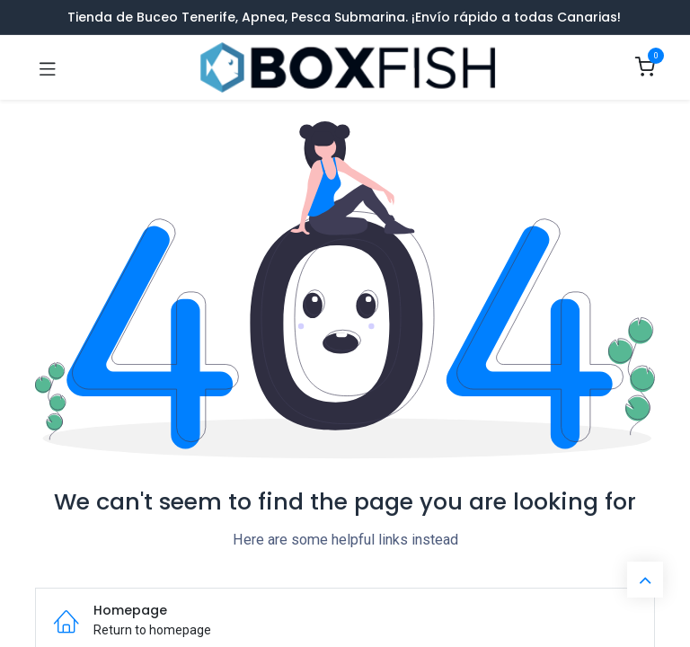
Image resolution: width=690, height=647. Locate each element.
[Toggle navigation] (47, 68)
